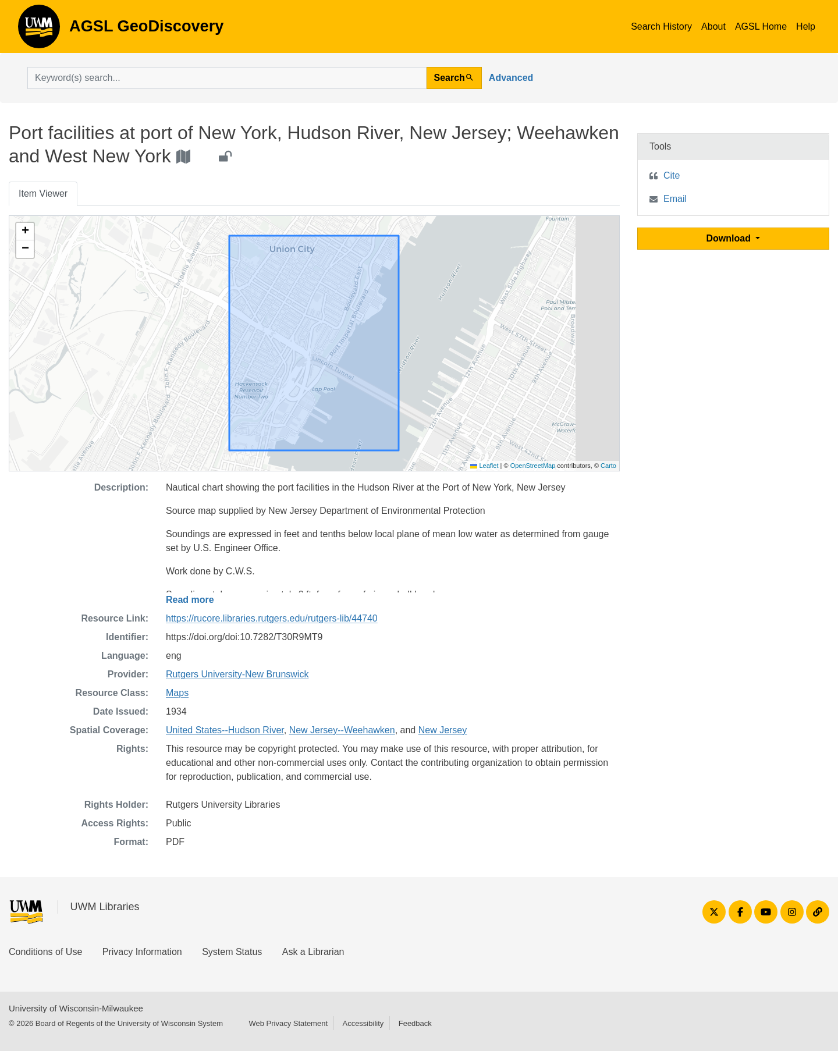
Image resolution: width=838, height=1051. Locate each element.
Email (675, 199)
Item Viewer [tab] (43, 193)
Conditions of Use (45, 952)
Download (730, 238)
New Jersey (442, 730)
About (713, 26)
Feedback (415, 1023)
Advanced (511, 78)
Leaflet (484, 465)
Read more (190, 600)
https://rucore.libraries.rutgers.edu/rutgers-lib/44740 (272, 618)
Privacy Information (142, 952)
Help (805, 26)
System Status (232, 952)
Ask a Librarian (313, 952)
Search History (661, 26)
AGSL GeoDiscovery (39, 30)
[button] (25, 231)
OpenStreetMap (533, 465)
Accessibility (363, 1023)
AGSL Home (761, 26)
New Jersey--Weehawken (342, 730)
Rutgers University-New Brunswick (237, 674)
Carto (608, 465)
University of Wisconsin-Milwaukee (76, 1008)
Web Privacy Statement (288, 1023)
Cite (671, 175)
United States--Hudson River (225, 730)
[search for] (227, 78)
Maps (177, 693)
